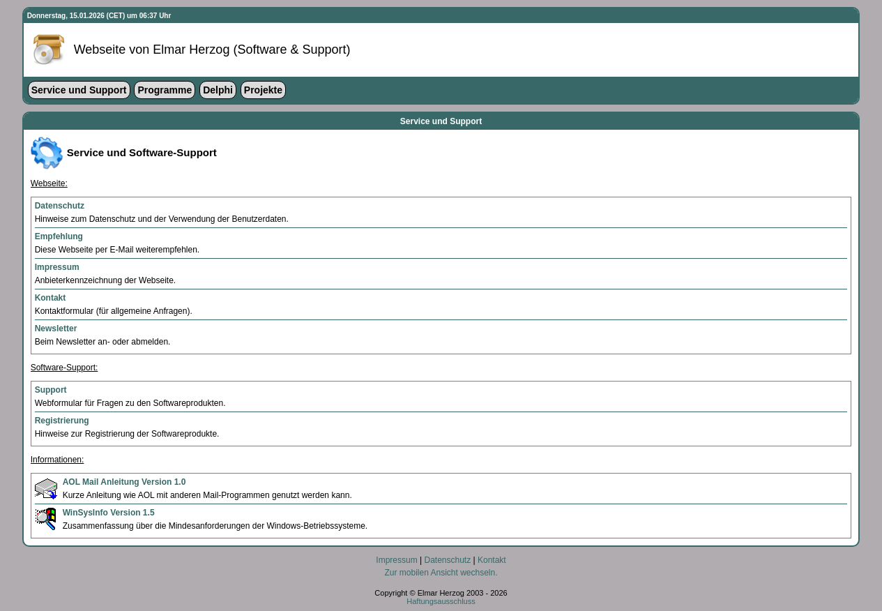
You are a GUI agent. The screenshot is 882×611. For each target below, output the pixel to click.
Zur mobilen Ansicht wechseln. (440, 573)
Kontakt (492, 560)
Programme (164, 90)
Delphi (218, 90)
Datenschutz (447, 560)
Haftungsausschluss (440, 601)
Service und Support (79, 90)
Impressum (396, 560)
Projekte (263, 90)
